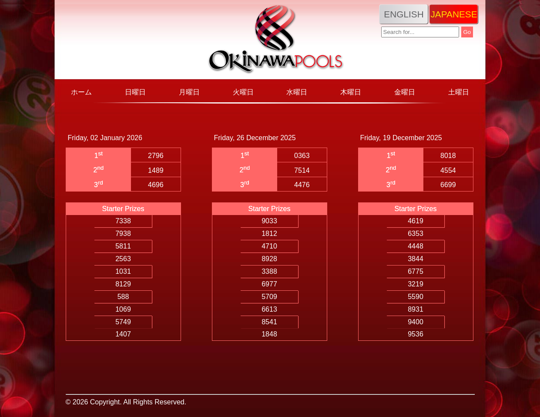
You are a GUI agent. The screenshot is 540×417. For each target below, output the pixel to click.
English (403, 14)
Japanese (453, 14)
